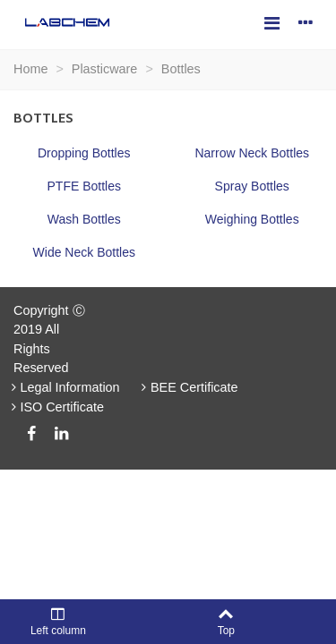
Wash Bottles (84, 219)
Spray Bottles (252, 186)
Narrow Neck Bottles (251, 153)
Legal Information (63, 387)
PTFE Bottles (84, 186)
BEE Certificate (188, 387)
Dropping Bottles (84, 153)
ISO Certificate (55, 407)
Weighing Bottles (252, 219)
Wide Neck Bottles (84, 252)
